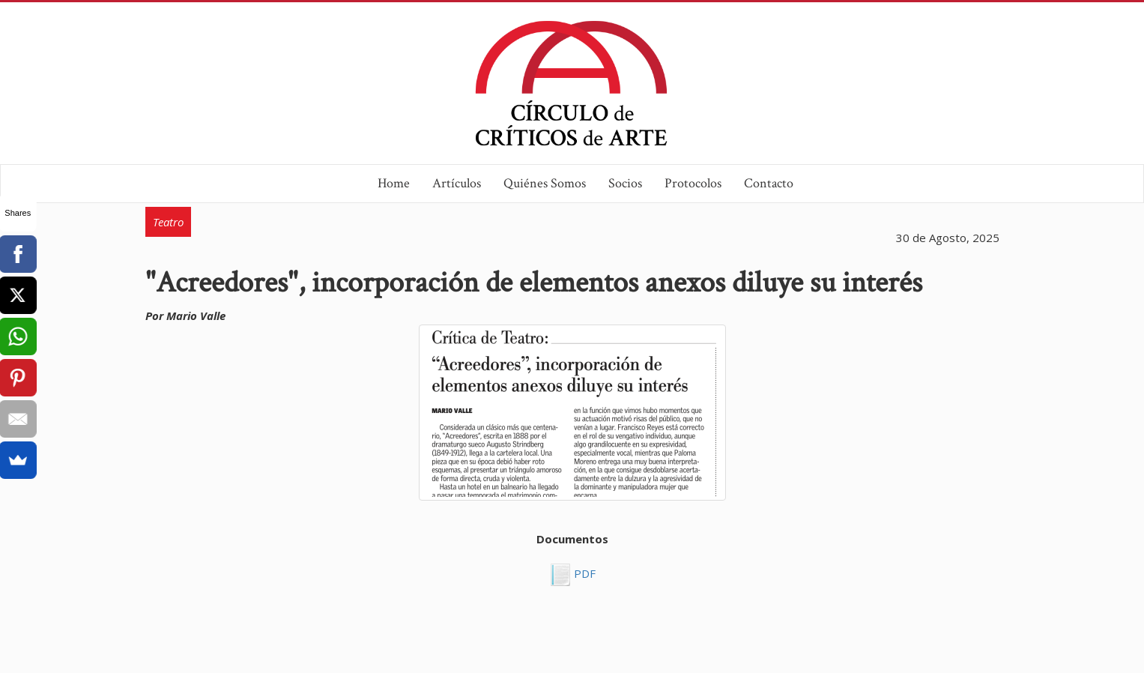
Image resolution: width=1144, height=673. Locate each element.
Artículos (456, 183)
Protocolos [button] (693, 183)
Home (394, 183)
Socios (625, 183)
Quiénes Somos (544, 183)
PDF (583, 573)
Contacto (768, 183)
